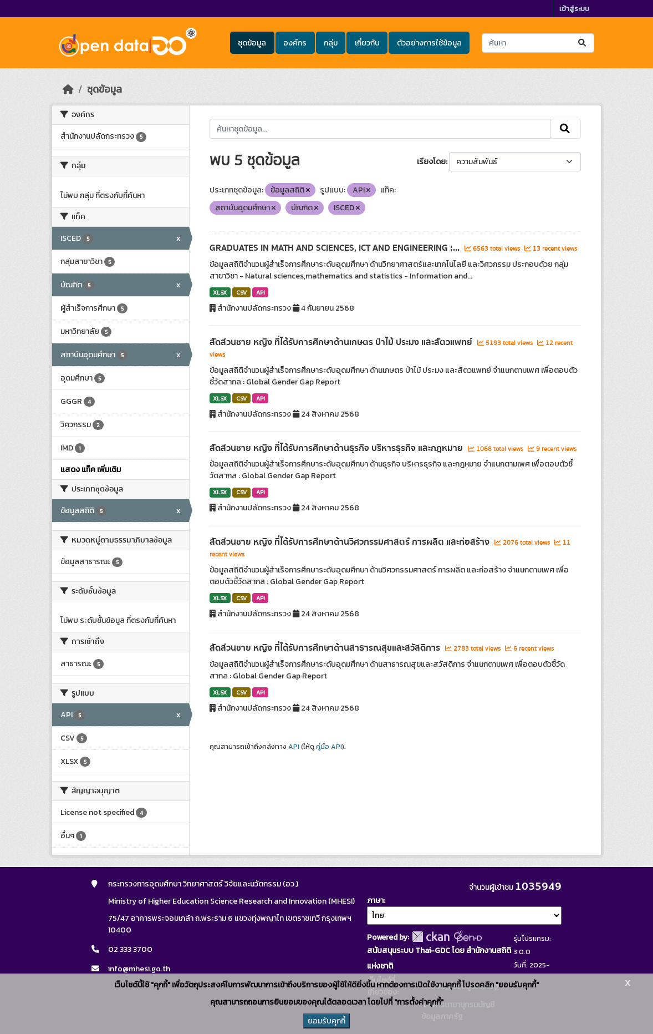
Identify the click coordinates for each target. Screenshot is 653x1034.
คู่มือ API (329, 747)
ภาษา (375, 900)
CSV (241, 292)
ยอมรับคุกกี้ (326, 1021)
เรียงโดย (431, 162)
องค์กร (295, 43)
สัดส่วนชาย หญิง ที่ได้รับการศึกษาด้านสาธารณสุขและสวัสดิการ (326, 648)
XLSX (220, 292)
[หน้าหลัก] (68, 89)
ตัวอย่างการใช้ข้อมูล (429, 43)
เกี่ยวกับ (367, 43)
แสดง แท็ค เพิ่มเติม (90, 469)
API (260, 292)
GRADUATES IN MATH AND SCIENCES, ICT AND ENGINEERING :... (336, 248)
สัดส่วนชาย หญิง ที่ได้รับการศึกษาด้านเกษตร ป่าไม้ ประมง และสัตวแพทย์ (342, 342)
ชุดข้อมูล (252, 43)
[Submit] (583, 43)
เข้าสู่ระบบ (574, 8)
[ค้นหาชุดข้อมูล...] (538, 43)
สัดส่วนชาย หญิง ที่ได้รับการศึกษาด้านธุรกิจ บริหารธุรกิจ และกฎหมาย (337, 448)
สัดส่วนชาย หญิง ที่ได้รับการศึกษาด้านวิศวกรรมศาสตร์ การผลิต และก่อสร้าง (351, 542)
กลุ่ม (331, 43)
